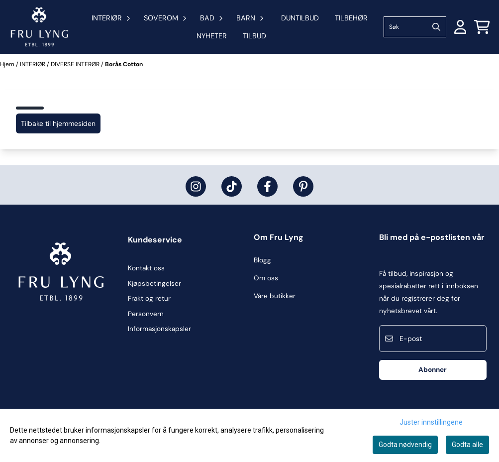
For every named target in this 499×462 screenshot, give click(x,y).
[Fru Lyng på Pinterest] (303, 186)
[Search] (436, 26)
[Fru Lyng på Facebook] (267, 186)
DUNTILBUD (300, 17)
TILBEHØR (351, 17)
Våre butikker (275, 296)
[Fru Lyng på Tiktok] (231, 186)
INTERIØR (33, 64)
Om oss (266, 278)
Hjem (8, 64)
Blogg (262, 260)
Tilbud (254, 35)
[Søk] (415, 26)
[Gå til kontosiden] (460, 27)
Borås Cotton (124, 64)
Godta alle (467, 445)
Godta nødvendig (405, 445)
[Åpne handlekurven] (482, 27)
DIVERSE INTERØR (76, 64)
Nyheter (212, 35)
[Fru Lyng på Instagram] (196, 186)
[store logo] (39, 27)
